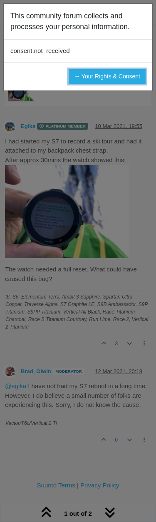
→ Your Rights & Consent (107, 76)
